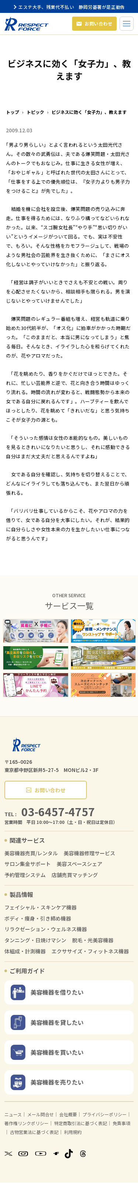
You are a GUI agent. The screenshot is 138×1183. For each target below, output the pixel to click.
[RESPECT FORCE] (26, 745)
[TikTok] (69, 1154)
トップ (12, 112)
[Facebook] (56, 1154)
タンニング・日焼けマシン (35, 940)
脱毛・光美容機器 (92, 940)
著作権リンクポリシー (26, 1123)
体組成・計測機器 (25, 951)
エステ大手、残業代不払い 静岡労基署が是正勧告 (69, 7)
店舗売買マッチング (75, 875)
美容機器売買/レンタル (31, 853)
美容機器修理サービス (89, 853)
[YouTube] (40, 1154)
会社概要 (68, 1114)
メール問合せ (40, 1114)
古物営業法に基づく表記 (34, 1132)
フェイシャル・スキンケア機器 (40, 907)
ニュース (13, 1114)
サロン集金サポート (27, 864)
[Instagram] (23, 1154)
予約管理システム (25, 875)
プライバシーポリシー (104, 1114)
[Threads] (83, 1154)
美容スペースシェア (79, 864)
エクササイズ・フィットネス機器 (90, 951)
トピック (35, 112)
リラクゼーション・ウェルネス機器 (45, 929)
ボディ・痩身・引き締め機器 (37, 918)
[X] (8, 1154)
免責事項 (121, 1123)
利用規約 (73, 1132)
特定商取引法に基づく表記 (80, 1123)
